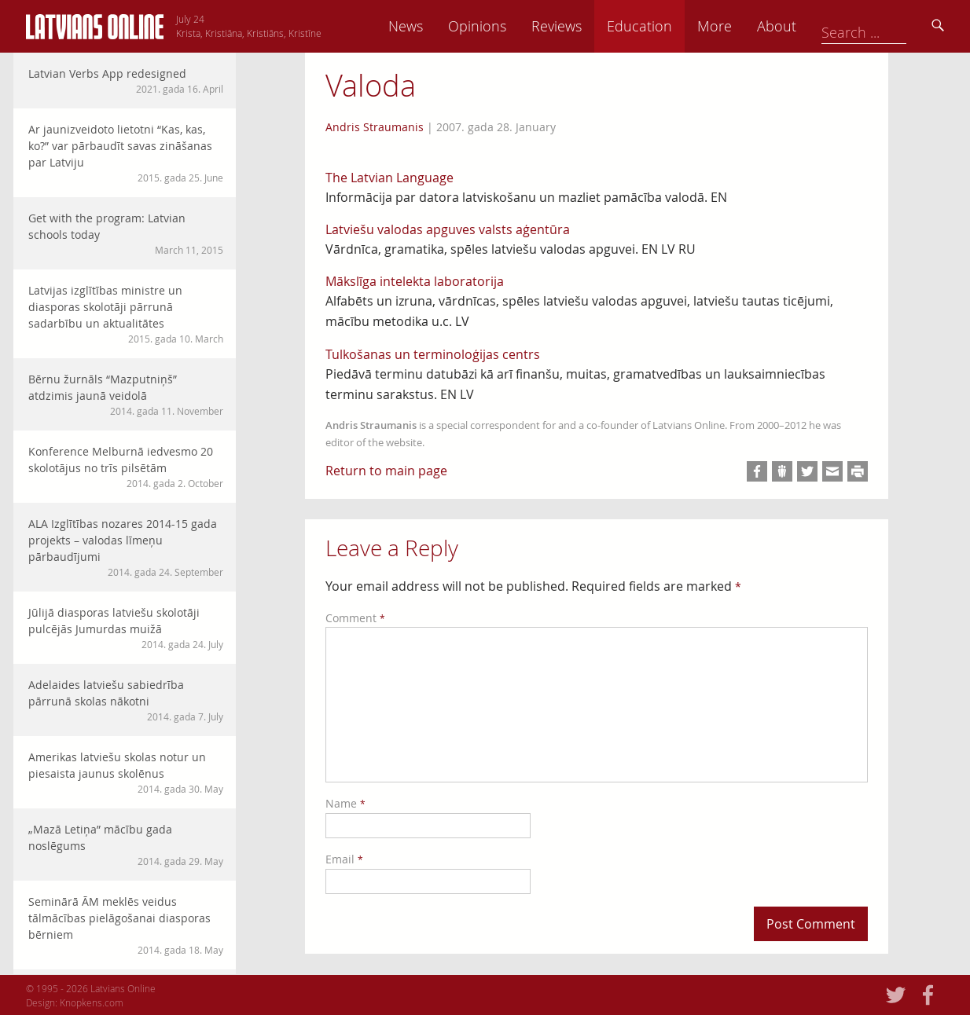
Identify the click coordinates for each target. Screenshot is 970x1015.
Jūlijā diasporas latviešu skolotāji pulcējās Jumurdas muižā (125, 628)
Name (345, 803)
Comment (355, 617)
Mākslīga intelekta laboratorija (414, 281)
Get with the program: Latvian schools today (125, 234)
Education (749, 25)
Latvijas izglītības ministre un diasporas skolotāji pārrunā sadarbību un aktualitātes (125, 314)
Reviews (666, 25)
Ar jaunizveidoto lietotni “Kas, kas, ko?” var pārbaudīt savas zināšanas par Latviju (125, 153)
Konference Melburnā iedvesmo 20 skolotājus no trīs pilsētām (125, 467)
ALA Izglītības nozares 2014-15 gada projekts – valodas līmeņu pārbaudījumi (125, 547)
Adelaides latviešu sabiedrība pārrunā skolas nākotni (125, 700)
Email (344, 859)
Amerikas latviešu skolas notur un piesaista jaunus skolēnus (125, 772)
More (824, 25)
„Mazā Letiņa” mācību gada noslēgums (125, 845)
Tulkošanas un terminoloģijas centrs (432, 354)
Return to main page (386, 470)
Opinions (587, 25)
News (515, 25)
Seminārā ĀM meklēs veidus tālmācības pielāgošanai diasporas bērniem (125, 925)
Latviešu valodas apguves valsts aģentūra (447, 229)
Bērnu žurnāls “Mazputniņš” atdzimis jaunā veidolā (125, 395)
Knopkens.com (91, 1002)
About (886, 25)
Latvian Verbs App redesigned (125, 81)
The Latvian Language (389, 177)
